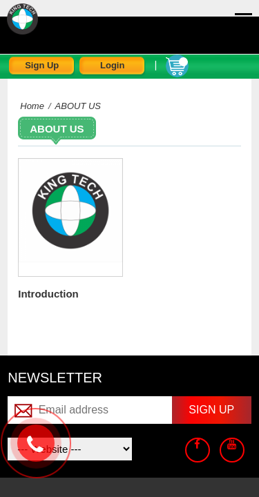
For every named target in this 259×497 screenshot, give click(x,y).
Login (112, 65)
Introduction (48, 294)
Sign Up (42, 65)
